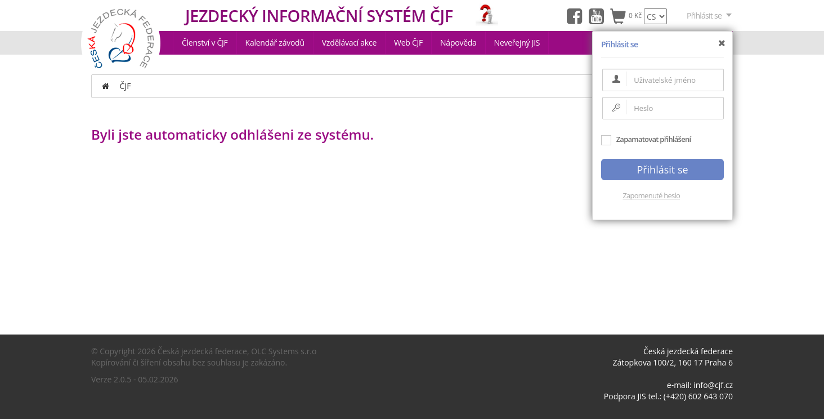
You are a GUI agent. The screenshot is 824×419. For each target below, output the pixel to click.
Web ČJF (408, 42)
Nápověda (458, 42)
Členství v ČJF (205, 42)
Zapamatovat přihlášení (646, 139)
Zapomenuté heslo (651, 195)
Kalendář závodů (274, 42)
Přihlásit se (710, 15)
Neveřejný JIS (517, 42)
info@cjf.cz (713, 385)
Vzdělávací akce (349, 42)
